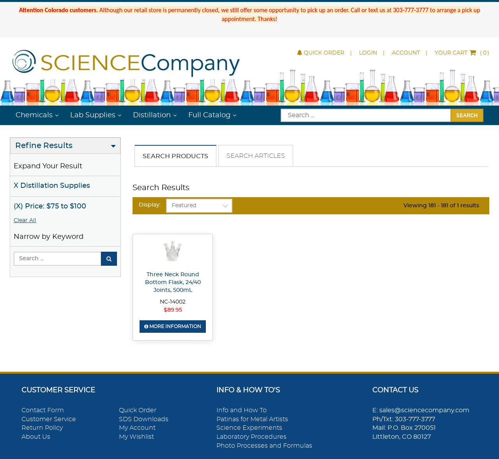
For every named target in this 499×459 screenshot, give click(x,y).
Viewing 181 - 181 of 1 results (441, 205)
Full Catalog (209, 115)
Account (406, 53)
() (462, 53)
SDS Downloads (143, 419)
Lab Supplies (92, 115)
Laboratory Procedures (251, 437)
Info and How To (241, 410)
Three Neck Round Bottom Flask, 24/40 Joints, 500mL (173, 282)
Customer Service (48, 419)
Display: (150, 205)
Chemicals (34, 115)
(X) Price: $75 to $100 (50, 206)
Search (467, 115)
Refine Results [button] (44, 146)
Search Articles (255, 156)
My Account (137, 428)
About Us (35, 437)
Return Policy (42, 428)
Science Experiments (249, 428)
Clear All (25, 220)
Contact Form (42, 410)
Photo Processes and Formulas (264, 446)
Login (368, 53)
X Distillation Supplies (52, 185)
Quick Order (320, 53)
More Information (172, 326)
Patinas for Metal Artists (252, 419)
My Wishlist (136, 437)
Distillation (152, 115)
